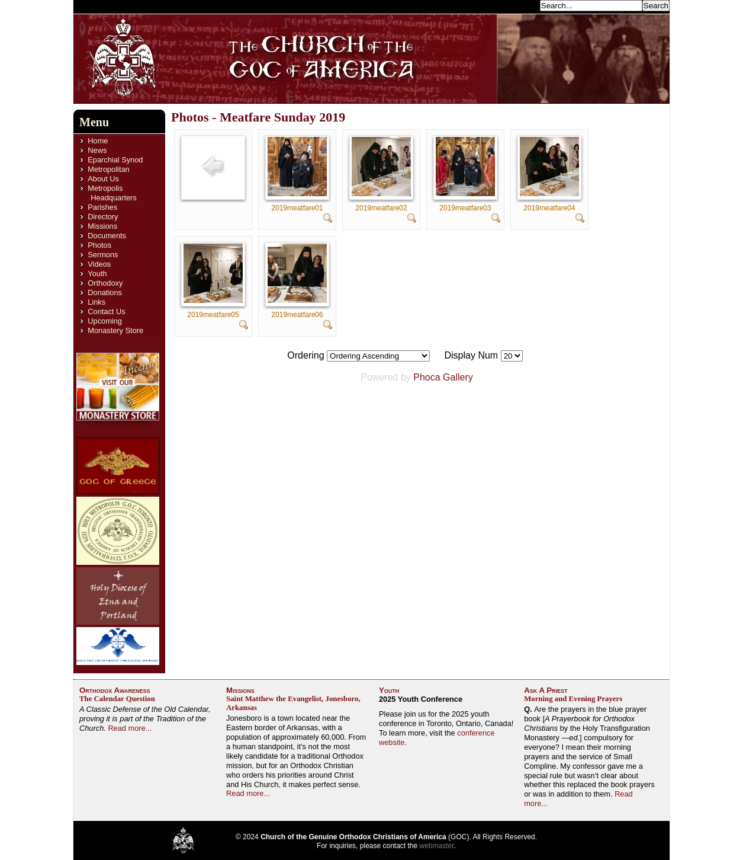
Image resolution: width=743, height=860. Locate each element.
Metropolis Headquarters (112, 193)
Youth (97, 273)
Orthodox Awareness (114, 690)
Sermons (103, 254)
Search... (521, 5)
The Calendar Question (117, 699)
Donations (105, 292)
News (97, 150)
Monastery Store (115, 330)
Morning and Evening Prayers (573, 699)
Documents (107, 235)
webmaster (437, 846)
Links (96, 302)
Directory (103, 216)
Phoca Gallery (443, 377)
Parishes (102, 207)
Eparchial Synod (115, 159)
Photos (99, 245)
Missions (102, 226)
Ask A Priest (545, 690)
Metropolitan (108, 169)
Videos (99, 264)
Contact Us (106, 311)
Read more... (130, 728)
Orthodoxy (105, 283)
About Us (103, 178)
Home (98, 140)
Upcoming (105, 320)
